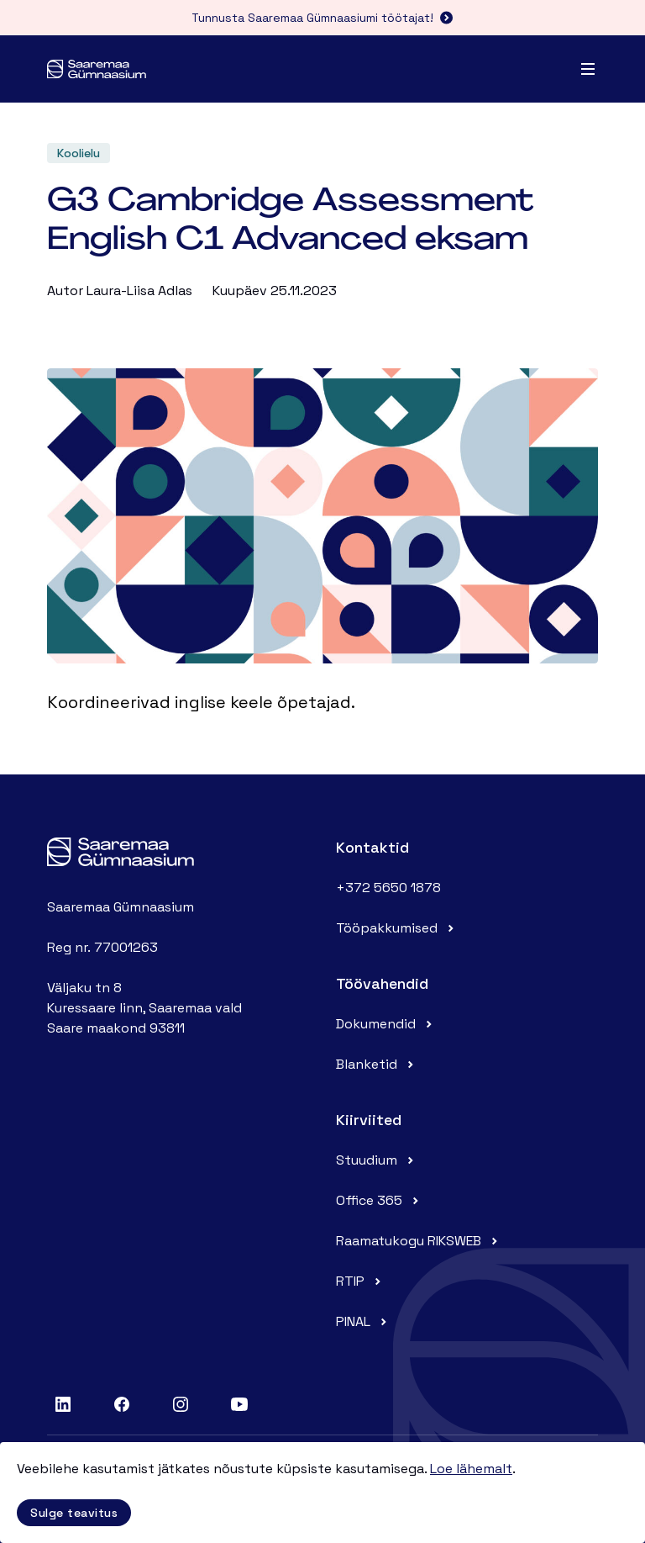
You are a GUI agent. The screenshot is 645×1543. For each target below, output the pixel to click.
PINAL (363, 1321)
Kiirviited (368, 1119)
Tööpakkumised (397, 928)
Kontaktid (372, 847)
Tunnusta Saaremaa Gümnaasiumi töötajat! (322, 17)
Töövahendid (382, 983)
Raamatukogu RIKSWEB (418, 1241)
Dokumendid (386, 1024)
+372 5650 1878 (388, 887)
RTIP (360, 1281)
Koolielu (78, 153)
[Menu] (588, 69)
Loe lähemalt (471, 1468)
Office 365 (379, 1200)
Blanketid (376, 1064)
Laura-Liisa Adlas (139, 290)
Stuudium (376, 1160)
